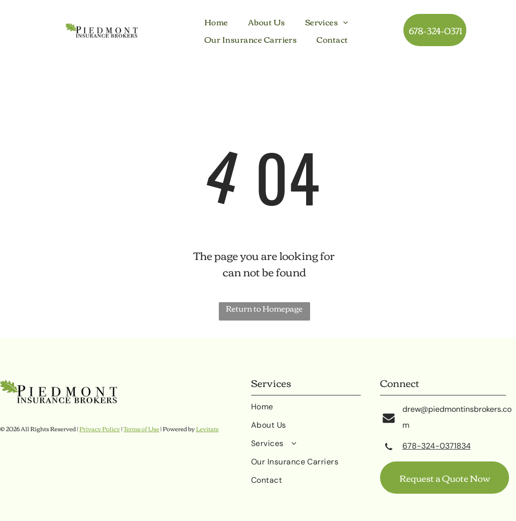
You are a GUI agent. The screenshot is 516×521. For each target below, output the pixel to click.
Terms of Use (141, 428)
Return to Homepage (264, 309)
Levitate (207, 428)
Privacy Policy (99, 428)
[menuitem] (216, 21)
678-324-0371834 (436, 446)
